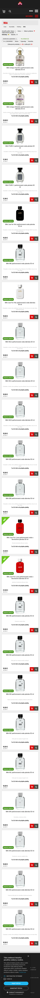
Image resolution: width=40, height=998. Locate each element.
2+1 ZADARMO (8, 41)
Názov (12, 31)
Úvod (5, 26)
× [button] (28, 956)
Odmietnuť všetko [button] (16, 988)
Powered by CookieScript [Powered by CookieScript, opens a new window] (16, 994)
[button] (5, 976)
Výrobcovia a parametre (10, 38)
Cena (19, 31)
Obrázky (4, 34)
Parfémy (19, 26)
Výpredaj (23, 41)
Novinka (30, 41)
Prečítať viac (22, 972)
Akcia (16, 41)
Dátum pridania (28, 31)
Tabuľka (13, 34)
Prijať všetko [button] (16, 983)
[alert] (16, 975)
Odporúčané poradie (8, 32)
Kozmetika (11, 26)
